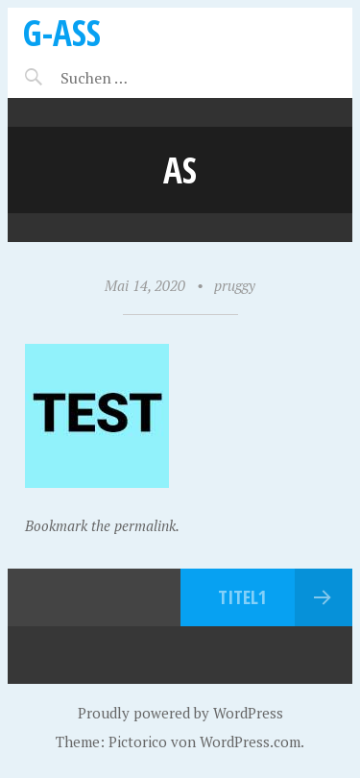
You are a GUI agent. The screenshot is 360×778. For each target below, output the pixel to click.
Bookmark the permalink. (102, 525)
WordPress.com (250, 741)
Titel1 (242, 597)
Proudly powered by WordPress (180, 712)
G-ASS (61, 32)
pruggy (234, 285)
